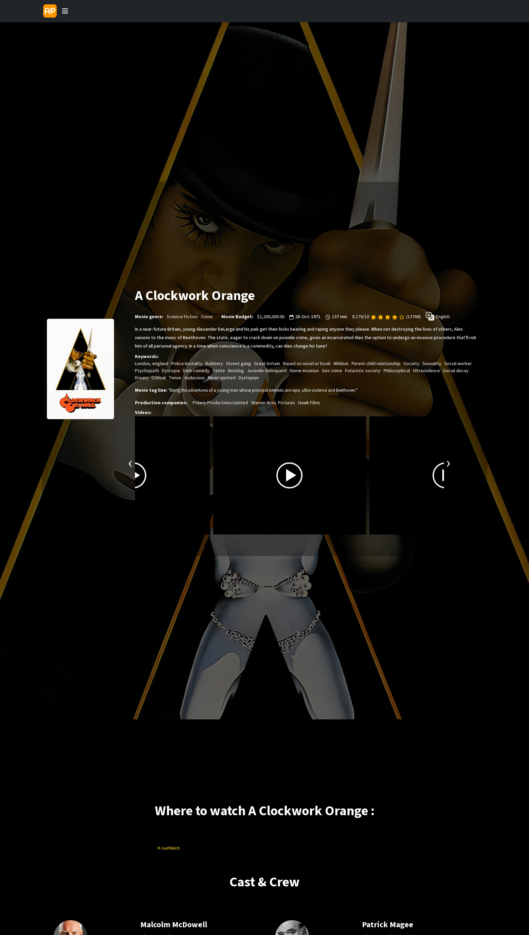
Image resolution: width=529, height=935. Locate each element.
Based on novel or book (307, 364)
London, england (151, 364)
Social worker (458, 364)
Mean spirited (221, 378)
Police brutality (186, 364)
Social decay (456, 371)
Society (411, 364)
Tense (175, 378)
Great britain (267, 364)
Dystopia (171, 371)
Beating (236, 371)
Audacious (194, 378)
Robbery (214, 364)
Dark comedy (196, 371)
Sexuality (431, 364)
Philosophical (397, 371)
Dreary (141, 378)
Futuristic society (363, 371)
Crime (207, 317)
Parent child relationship (376, 364)
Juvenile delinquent (267, 371)
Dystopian (249, 378)
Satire (219, 371)
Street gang (238, 364)
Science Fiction (182, 317)
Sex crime (332, 371)
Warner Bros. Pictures (273, 403)
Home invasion (304, 371)
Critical (158, 378)
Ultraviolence (426, 371)
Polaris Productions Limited (220, 403)
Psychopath (147, 371)
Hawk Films (309, 403)
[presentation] (130, 463)
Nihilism (341, 364)
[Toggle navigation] (65, 11)
